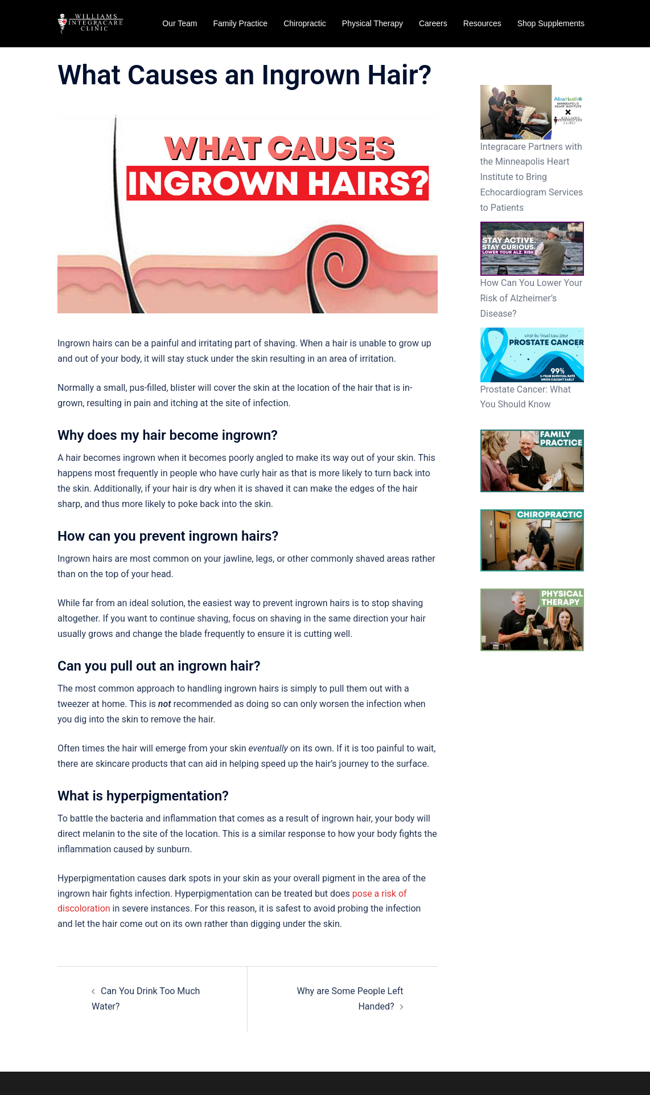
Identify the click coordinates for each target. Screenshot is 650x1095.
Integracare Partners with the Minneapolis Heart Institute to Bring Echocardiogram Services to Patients (531, 177)
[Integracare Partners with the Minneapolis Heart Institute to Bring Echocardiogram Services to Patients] (532, 112)
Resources (482, 23)
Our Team (179, 23)
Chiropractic (304, 23)
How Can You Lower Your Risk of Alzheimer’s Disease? (531, 298)
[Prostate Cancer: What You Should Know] (532, 355)
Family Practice (240, 23)
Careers (433, 23)
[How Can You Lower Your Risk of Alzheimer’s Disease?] (532, 249)
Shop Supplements (551, 23)
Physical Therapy (372, 23)
